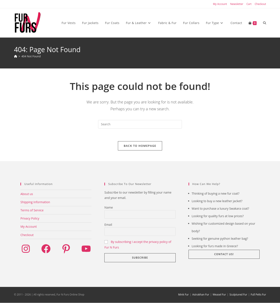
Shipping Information (35, 202)
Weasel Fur (219, 295)
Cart (249, 4)
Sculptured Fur (238, 295)
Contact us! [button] (224, 254)
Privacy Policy (29, 219)
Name (108, 208)
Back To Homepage (140, 146)
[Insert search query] (140, 124)
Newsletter (236, 4)
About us (26, 194)
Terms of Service (32, 210)
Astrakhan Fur (200, 295)
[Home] (15, 56)
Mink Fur (183, 295)
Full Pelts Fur (258, 295)
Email (108, 225)
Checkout (260, 4)
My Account (220, 4)
